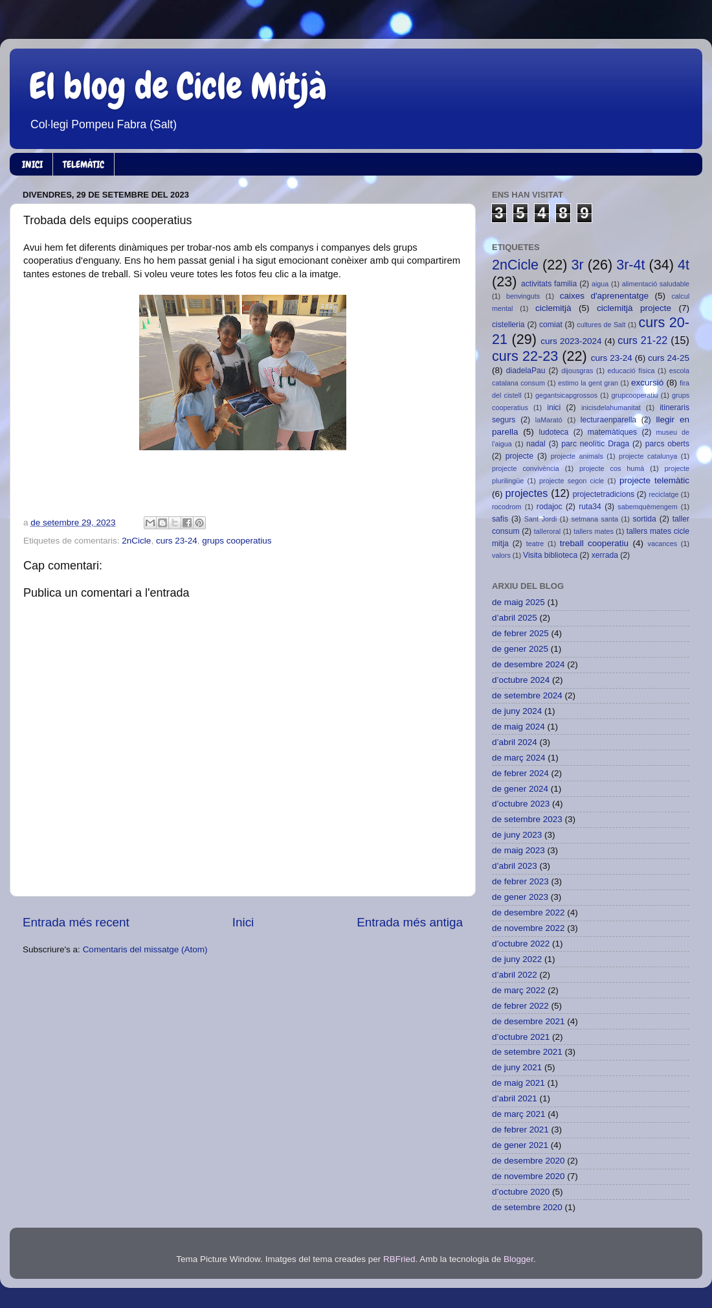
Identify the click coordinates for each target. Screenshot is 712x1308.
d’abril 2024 (514, 742)
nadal (536, 443)
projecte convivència (525, 468)
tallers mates (593, 531)
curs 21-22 (642, 340)
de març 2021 (519, 1114)
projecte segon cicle (571, 481)
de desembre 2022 (528, 912)
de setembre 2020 (527, 1207)
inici (554, 407)
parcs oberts (667, 443)
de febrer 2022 (520, 1006)
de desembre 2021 (528, 1021)
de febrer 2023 (520, 881)
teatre (535, 543)
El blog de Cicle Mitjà (178, 86)
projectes (527, 493)
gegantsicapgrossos (566, 395)
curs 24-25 (668, 358)
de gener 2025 (520, 649)
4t (683, 265)
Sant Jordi (540, 519)
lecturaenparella (608, 419)
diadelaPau (526, 370)
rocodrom (507, 507)
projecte (519, 456)
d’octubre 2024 (521, 680)
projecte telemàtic (654, 480)
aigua (600, 284)
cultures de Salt (601, 324)
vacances (663, 543)
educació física (631, 370)
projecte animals (577, 456)
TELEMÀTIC (83, 164)
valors (501, 555)
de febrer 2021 (520, 1129)
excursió (647, 382)
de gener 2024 (520, 789)
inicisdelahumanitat (611, 407)
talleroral (547, 531)
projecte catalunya (648, 456)
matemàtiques (612, 432)
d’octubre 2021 (521, 1037)
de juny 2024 (517, 711)
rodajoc (549, 506)
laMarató (548, 420)
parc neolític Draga (595, 443)
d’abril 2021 (514, 1098)
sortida (644, 518)
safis (500, 518)
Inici (243, 922)
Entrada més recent (76, 922)
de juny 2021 (517, 1067)
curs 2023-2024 (570, 341)
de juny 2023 (517, 835)
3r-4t (630, 265)
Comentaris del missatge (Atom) (145, 949)
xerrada (605, 555)
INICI (32, 164)
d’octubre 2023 (521, 804)
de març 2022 (519, 990)
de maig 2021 (518, 1083)
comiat (550, 324)
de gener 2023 (520, 897)
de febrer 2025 (520, 633)
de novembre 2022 (528, 928)
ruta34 (590, 506)
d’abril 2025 (514, 618)
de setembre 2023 (527, 819)
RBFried (399, 1259)
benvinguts (523, 296)
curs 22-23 (525, 356)
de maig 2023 (518, 850)
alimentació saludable (655, 284)
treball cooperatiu (594, 543)
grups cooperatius (236, 540)
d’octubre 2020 (521, 1192)
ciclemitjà (553, 308)
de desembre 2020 (528, 1160)
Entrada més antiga (410, 922)
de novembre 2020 (528, 1176)
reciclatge (663, 494)
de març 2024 (519, 758)
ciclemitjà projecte (634, 308)
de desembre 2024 (528, 664)
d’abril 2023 (514, 866)
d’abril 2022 (514, 975)
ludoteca (553, 432)
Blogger (518, 1259)
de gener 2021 (520, 1145)
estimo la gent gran (588, 383)
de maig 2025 (518, 602)
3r (577, 265)
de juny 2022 (517, 959)
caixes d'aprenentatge (604, 296)
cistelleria (508, 324)
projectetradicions (603, 494)
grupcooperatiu (635, 395)
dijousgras (577, 370)
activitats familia (549, 283)
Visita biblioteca (550, 555)
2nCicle (136, 540)
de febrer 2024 (520, 773)
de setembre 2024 (527, 695)
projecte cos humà (611, 468)
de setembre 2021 (527, 1052)
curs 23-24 (176, 540)
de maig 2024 (518, 726)
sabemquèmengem (647, 507)
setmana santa (595, 519)
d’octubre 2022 (521, 943)
